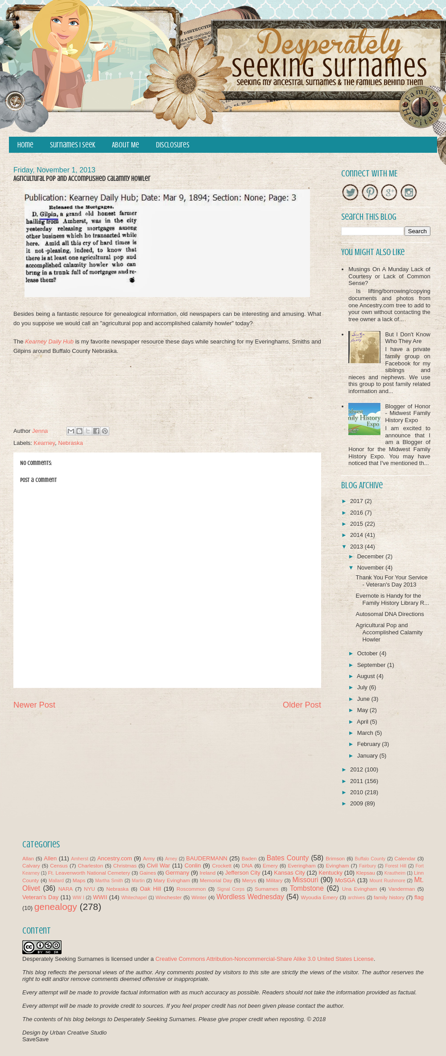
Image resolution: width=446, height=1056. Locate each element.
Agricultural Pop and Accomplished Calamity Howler (388, 632)
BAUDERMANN (206, 858)
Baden (249, 858)
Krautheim (394, 873)
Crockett (221, 865)
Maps (79, 880)
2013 (357, 546)
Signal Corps (231, 889)
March (366, 732)
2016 (357, 512)
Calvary (31, 865)
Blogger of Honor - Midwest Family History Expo (407, 413)
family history (389, 897)
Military (274, 880)
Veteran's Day (40, 897)
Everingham (301, 865)
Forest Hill (395, 865)
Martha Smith (109, 880)
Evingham (337, 865)
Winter (198, 897)
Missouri (305, 880)
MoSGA (345, 880)
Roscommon (191, 889)
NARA (65, 889)
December (371, 556)
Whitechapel (134, 897)
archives (356, 897)
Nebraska (70, 443)
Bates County (288, 858)
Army (149, 858)
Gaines (148, 873)
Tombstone (307, 888)
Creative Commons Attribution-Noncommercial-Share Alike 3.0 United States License (264, 958)
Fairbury (367, 865)
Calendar (404, 858)
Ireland (208, 873)
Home (25, 145)
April (363, 721)
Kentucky (330, 872)
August (366, 676)
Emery (270, 865)
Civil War (158, 865)
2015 (357, 523)
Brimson (335, 858)
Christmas (125, 865)
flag (419, 897)
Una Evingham (359, 889)
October (368, 653)
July (363, 687)
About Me (125, 145)
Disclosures (173, 145)
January (368, 755)
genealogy (55, 906)
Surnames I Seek (72, 145)
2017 (357, 501)
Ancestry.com (114, 858)
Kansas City (289, 872)
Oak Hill (150, 888)
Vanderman (401, 889)
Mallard (56, 880)
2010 (357, 792)
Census (59, 865)
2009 (357, 803)
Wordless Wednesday (250, 897)
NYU (89, 889)
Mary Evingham (171, 880)
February (369, 744)
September (372, 665)
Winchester (169, 897)
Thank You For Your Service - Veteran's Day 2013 (391, 581)
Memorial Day (216, 880)
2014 (357, 535)
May (363, 710)
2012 (357, 769)
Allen (50, 858)
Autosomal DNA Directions (389, 614)
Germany (177, 872)
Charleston (90, 865)
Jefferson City (242, 872)
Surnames (266, 889)
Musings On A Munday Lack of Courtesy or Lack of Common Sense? (389, 276)
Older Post (302, 704)
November (371, 567)
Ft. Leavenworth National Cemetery (89, 873)
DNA (247, 865)
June (364, 699)
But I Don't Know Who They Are (407, 338)
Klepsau (365, 873)
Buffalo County (370, 858)
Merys (249, 880)
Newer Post (34, 704)
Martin (138, 880)
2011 (357, 781)
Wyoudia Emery (319, 897)
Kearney (44, 443)
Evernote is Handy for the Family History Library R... (392, 599)
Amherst (79, 858)
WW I (78, 897)
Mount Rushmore (387, 880)
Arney (171, 858)
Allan (28, 858)
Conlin (193, 865)
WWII (100, 897)
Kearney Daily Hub (49, 341)
